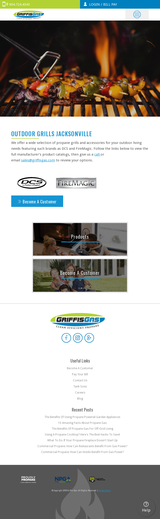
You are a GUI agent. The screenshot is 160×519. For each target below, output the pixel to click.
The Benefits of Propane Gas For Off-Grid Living (82, 428)
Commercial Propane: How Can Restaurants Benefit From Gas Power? (82, 446)
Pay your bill (80, 374)
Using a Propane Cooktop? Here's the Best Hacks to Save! (82, 434)
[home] (27, 15)
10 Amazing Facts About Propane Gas (82, 423)
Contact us (80, 380)
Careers (80, 392)
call (97, 154)
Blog (80, 398)
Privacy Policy (105, 491)
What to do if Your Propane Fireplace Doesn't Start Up (82, 440)
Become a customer (80, 368)
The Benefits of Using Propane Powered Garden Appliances (82, 417)
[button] (137, 15)
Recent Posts (82, 410)
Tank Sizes (80, 386)
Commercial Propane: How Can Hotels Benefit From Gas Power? (82, 452)
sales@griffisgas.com (38, 160)
